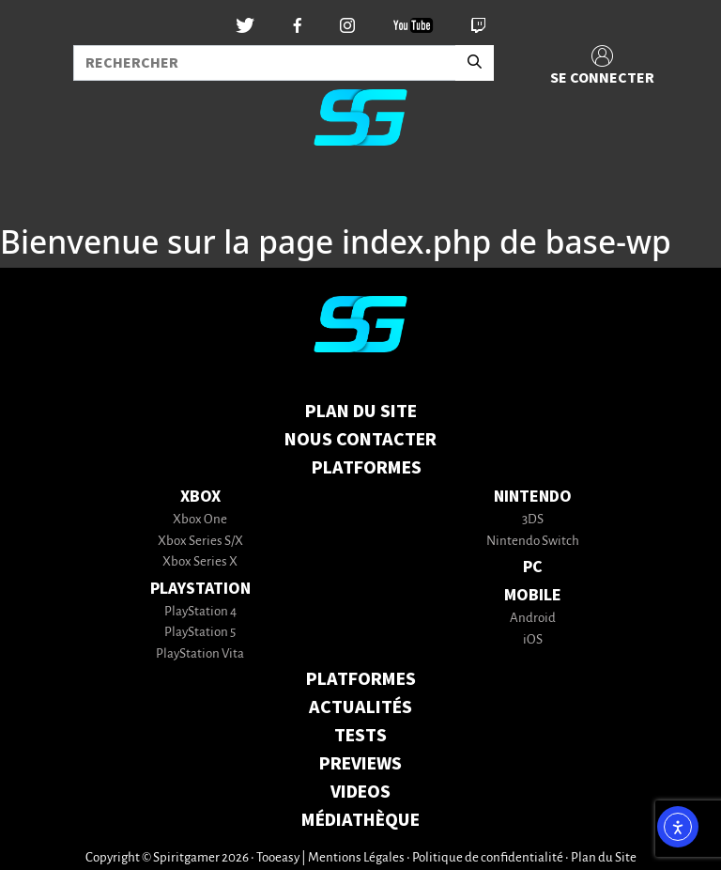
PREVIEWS (360, 764)
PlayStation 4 (200, 612)
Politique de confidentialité (487, 858)
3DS (533, 520)
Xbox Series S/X (200, 542)
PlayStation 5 (200, 633)
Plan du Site (361, 411)
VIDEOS (360, 792)
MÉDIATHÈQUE (360, 820)
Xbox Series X (200, 562)
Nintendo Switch (532, 542)
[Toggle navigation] (38, 191)
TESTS (360, 735)
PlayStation (200, 588)
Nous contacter (360, 440)
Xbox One (200, 520)
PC (533, 567)
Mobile (532, 595)
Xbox (200, 496)
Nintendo (533, 496)
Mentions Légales (356, 858)
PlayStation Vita (200, 654)
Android (533, 619)
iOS (533, 640)
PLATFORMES (361, 679)
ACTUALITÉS (360, 707)
